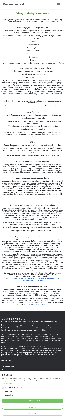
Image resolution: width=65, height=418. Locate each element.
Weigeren (32, 413)
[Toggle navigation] (59, 4)
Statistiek (8, 391)
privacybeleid (7, 383)
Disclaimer (5, 370)
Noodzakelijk (10, 387)
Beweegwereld (13, 4)
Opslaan (32, 407)
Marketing (9, 395)
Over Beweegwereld (8, 366)
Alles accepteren (32, 401)
